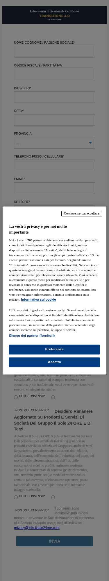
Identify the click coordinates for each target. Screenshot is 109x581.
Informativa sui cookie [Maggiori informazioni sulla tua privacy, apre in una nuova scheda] (38, 299)
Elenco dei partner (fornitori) (32, 336)
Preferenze (54, 349)
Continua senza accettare (81, 213)
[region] (54, 290)
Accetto (54, 362)
